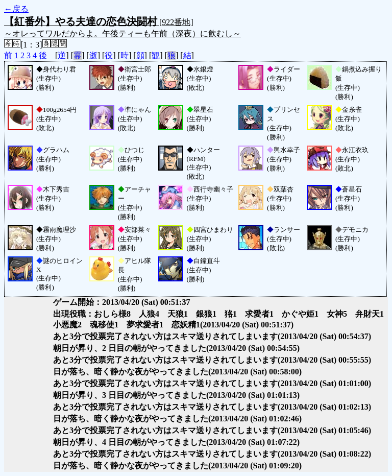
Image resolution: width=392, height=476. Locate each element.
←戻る (16, 9)
